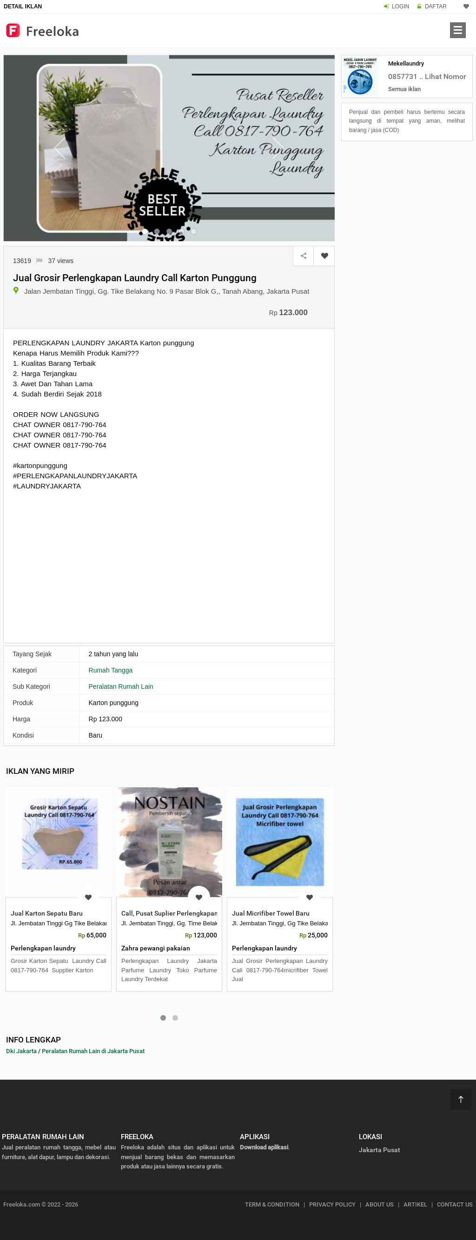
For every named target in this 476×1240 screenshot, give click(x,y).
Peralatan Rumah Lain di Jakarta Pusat (93, 1051)
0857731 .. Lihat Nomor (427, 76)
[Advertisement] (169, 566)
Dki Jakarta (21, 1051)
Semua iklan (404, 89)
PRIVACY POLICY (332, 1204)
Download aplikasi (264, 1147)
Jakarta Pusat (379, 1150)
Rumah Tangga (111, 670)
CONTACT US (455, 1204)
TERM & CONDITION (272, 1204)
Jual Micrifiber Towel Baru (271, 913)
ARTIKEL (415, 1204)
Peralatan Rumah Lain (121, 686)
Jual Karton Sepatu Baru (47, 913)
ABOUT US (379, 1204)
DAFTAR (436, 6)
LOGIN (400, 6)
